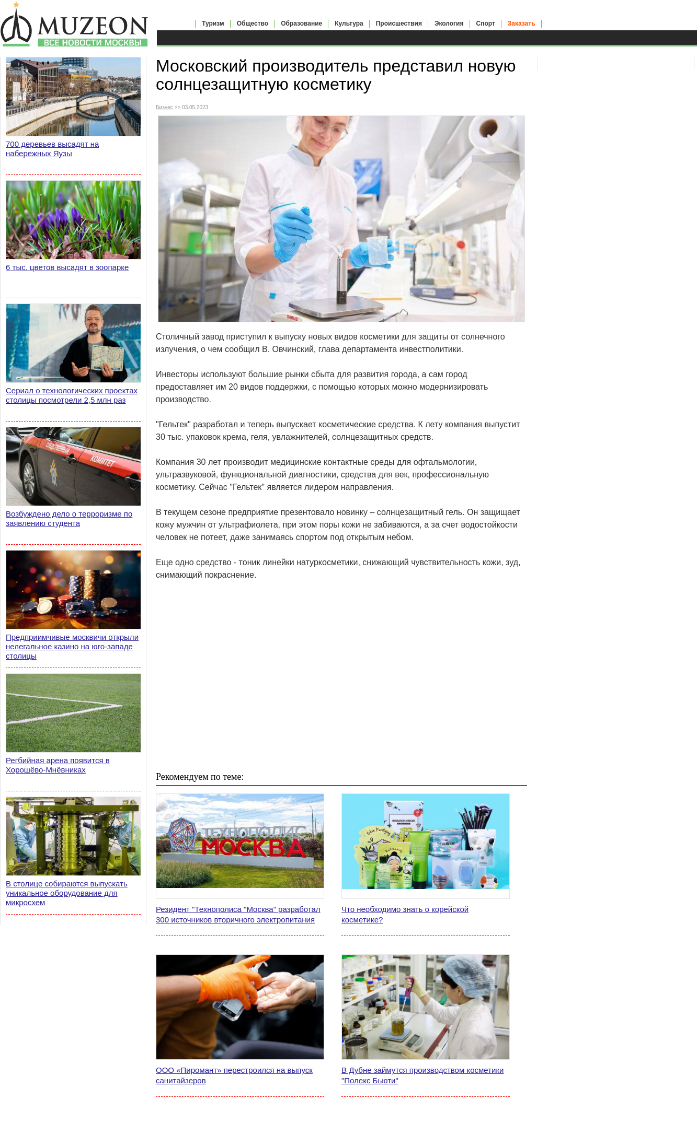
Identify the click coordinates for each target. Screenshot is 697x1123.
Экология (449, 23)
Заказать (521, 23)
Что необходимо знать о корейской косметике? (405, 914)
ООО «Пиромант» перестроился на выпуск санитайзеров (234, 1075)
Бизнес (164, 107)
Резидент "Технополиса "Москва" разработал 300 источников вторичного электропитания (238, 914)
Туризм (213, 23)
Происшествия (399, 23)
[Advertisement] (341, 675)
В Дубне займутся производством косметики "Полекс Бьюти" (422, 1075)
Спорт (485, 23)
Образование (301, 23)
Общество (253, 23)
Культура (349, 23)
